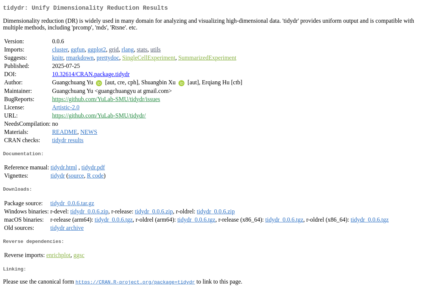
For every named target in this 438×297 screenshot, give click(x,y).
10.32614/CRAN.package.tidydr (91, 75)
